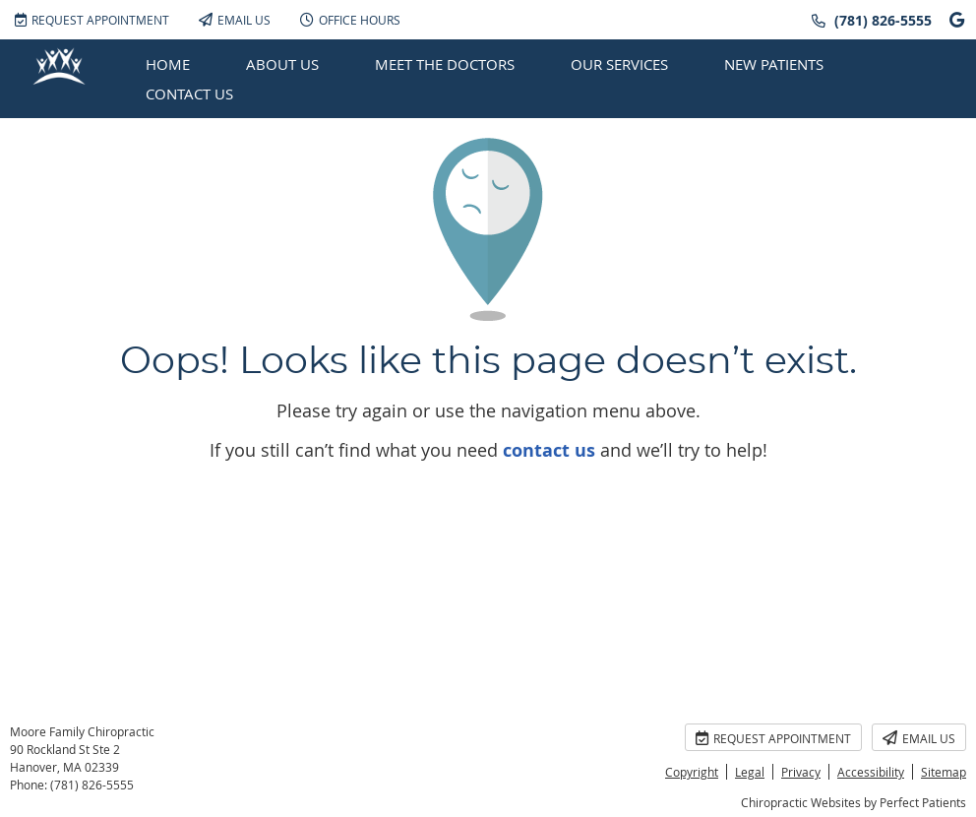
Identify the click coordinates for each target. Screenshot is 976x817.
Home (168, 64)
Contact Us (189, 93)
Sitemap (943, 772)
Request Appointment (92, 20)
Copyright (691, 772)
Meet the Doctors (445, 64)
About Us (282, 64)
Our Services (619, 64)
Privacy (801, 772)
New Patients (774, 64)
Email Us (235, 20)
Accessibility (870, 772)
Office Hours (350, 20)
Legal (749, 772)
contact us (549, 450)
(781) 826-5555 (883, 20)
